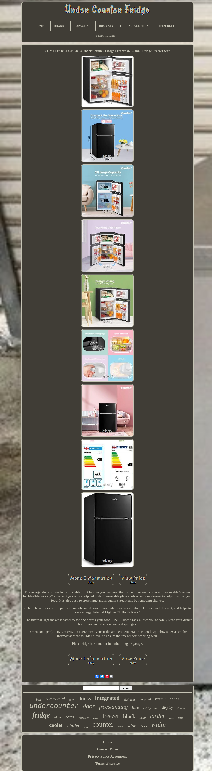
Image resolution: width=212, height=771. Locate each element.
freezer (110, 716)
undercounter (54, 706)
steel (180, 717)
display (167, 708)
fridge (41, 715)
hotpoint (145, 699)
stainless (129, 699)
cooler (56, 725)
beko (142, 717)
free (143, 726)
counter (102, 724)
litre (135, 707)
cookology (83, 717)
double (181, 708)
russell (160, 699)
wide (86, 727)
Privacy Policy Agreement (107, 756)
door (89, 706)
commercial (55, 699)
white (158, 724)
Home (107, 742)
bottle (69, 717)
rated (120, 726)
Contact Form (107, 749)
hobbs (174, 699)
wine (132, 725)
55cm (71, 699)
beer (38, 699)
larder (157, 715)
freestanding (113, 706)
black (129, 716)
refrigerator (150, 708)
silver (95, 718)
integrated (107, 698)
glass (57, 717)
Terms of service (107, 763)
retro (171, 718)
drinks (84, 698)
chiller (73, 725)
